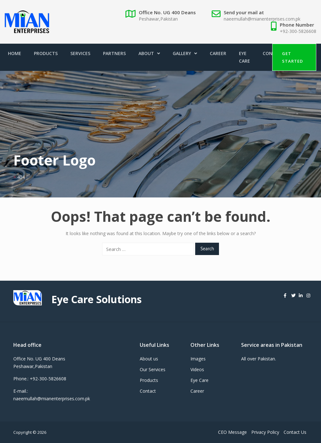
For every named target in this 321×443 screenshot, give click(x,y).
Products (46, 53)
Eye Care (244, 57)
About (149, 53)
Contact (148, 391)
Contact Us (295, 432)
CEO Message (232, 432)
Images (198, 359)
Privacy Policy (265, 432)
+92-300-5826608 (298, 31)
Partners (114, 53)
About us (149, 359)
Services (80, 53)
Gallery (185, 53)
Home (14, 53)
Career (218, 53)
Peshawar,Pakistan (158, 19)
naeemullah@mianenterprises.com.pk (262, 19)
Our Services (152, 369)
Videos (197, 369)
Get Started (292, 57)
